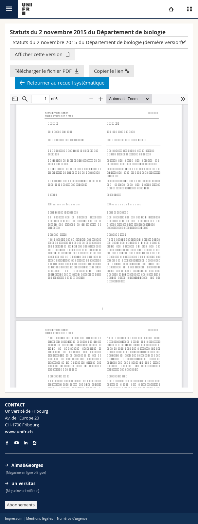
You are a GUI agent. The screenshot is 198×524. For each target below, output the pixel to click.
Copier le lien (111, 71)
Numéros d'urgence (72, 518)
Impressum (13, 518)
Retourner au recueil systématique (65, 82)
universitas (23, 483)
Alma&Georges (27, 465)
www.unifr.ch (19, 432)
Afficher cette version (39, 54)
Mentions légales (39, 518)
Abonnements (21, 505)
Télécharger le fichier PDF (43, 71)
